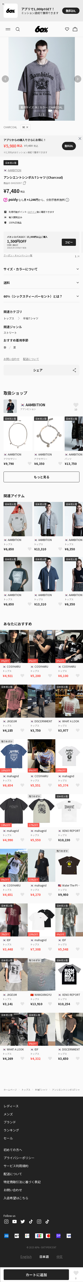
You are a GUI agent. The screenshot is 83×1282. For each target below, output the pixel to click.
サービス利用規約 (16, 1166)
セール (8, 1138)
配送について (31, 359)
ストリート (10, 332)
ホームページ (10, 1089)
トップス (9, 318)
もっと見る (41, 477)
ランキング (11, 1130)
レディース (11, 1106)
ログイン (32, 211)
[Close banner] (4, 4)
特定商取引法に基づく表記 (22, 1182)
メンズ (8, 1114)
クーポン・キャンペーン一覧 (18, 255)
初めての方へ (13, 1149)
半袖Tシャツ (30, 318)
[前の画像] (5, 79)
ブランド (10, 1122)
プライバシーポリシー (19, 1158)
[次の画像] (77, 79)
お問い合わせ (11, 359)
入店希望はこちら (16, 1198)
